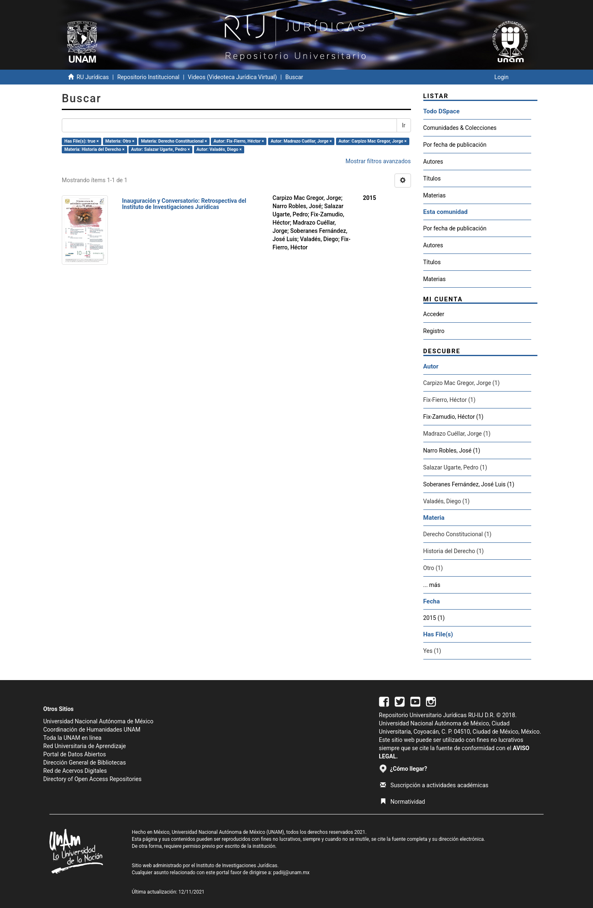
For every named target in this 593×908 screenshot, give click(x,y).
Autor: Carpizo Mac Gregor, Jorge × (372, 141)
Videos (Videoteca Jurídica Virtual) (232, 77)
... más (432, 585)
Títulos (432, 178)
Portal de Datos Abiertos (74, 754)
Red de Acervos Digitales (75, 770)
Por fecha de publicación (455, 144)
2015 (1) (434, 618)
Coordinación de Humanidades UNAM (91, 729)
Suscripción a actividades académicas (434, 785)
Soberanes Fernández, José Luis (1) (468, 484)
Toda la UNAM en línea (72, 737)
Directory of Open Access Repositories (92, 779)
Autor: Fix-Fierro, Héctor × (239, 141)
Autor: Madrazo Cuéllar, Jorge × (301, 141)
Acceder (433, 314)
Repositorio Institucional (148, 77)
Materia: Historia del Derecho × (94, 149)
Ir (404, 125)
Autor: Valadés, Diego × (219, 149)
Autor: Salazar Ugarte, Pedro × (160, 149)
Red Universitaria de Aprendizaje (84, 746)
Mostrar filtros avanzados (378, 161)
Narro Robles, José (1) (452, 450)
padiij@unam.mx (291, 872)
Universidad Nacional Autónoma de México (98, 721)
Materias (434, 195)
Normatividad (402, 801)
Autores (433, 161)
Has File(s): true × (81, 141)
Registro (434, 331)
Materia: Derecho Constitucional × (174, 141)
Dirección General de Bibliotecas (84, 762)
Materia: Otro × (119, 141)
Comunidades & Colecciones (460, 127)
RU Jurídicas (93, 77)
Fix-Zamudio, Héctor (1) (453, 416)
